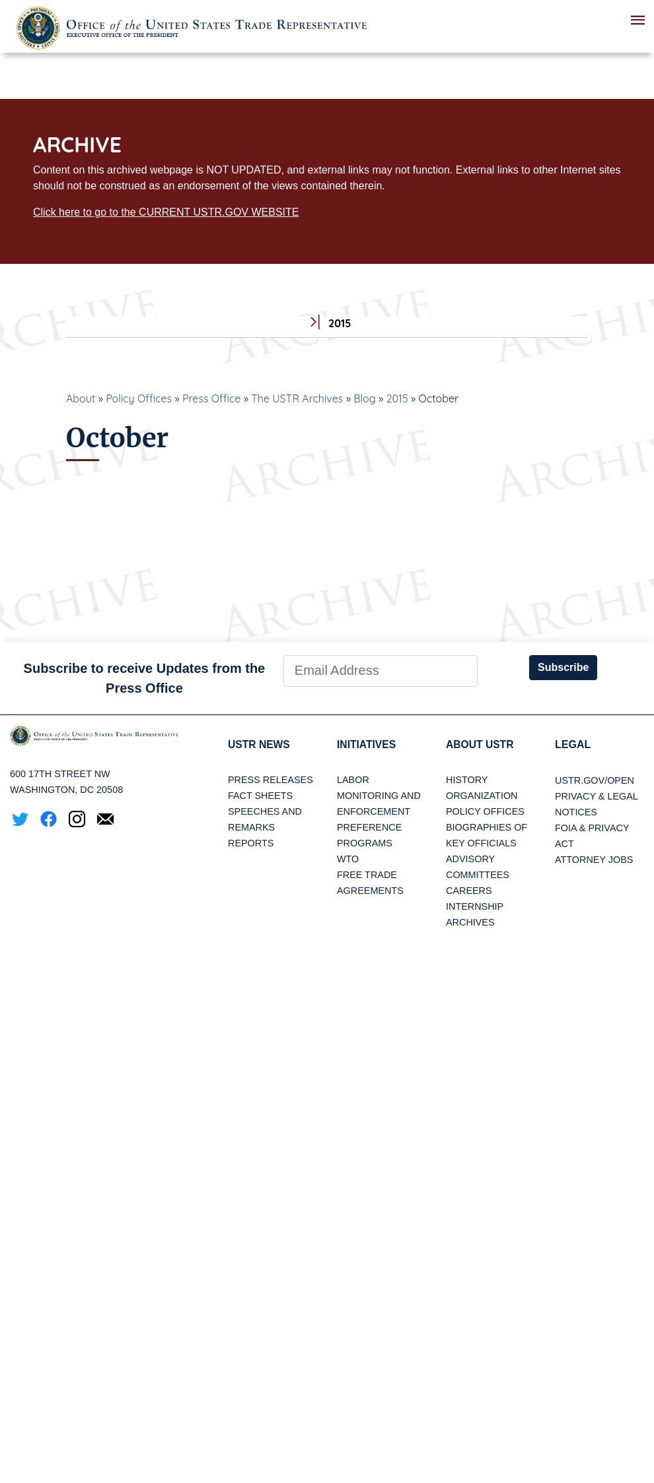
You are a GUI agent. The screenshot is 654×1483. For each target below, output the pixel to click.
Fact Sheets (260, 796)
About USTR (480, 744)
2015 (397, 398)
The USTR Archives (297, 398)
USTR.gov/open (594, 780)
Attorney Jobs (594, 859)
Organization (481, 796)
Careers (469, 891)
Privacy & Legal (596, 796)
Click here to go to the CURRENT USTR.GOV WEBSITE (166, 212)
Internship (474, 907)
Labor (353, 780)
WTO (348, 859)
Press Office (211, 398)
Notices (576, 812)
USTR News (259, 744)
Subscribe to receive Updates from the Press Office (145, 678)
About (80, 398)
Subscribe (563, 667)
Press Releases (270, 780)
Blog (364, 398)
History (467, 780)
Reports (250, 843)
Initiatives (367, 744)
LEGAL (573, 744)
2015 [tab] (327, 324)
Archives (470, 923)
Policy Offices (139, 398)
